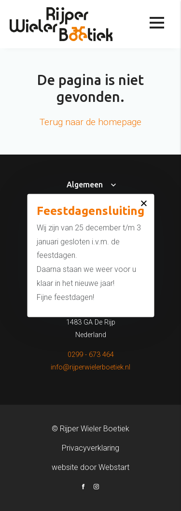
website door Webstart (90, 467)
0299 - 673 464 (91, 355)
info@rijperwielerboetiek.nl (90, 367)
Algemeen (85, 184)
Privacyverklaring (90, 448)
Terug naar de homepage (90, 122)
